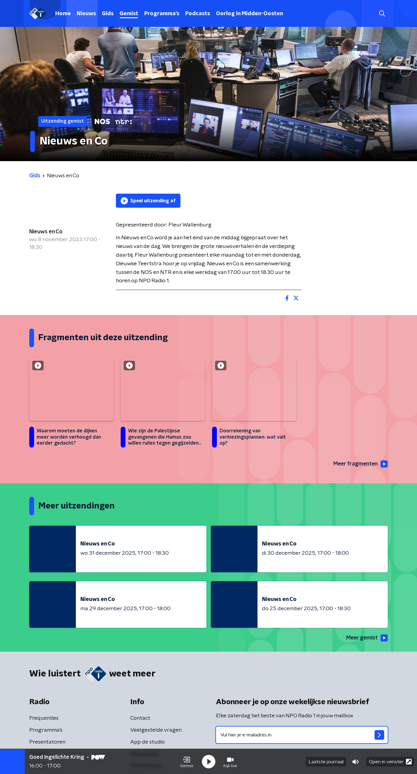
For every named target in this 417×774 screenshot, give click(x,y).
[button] (186, 761)
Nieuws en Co (45, 232)
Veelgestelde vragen (156, 730)
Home (63, 13)
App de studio (147, 742)
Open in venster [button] (390, 761)
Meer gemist (366, 638)
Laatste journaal (326, 761)
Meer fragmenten (360, 464)
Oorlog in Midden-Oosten (249, 13)
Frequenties (44, 718)
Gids (108, 13)
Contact (140, 718)
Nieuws (86, 13)
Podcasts (197, 13)
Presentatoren (47, 742)
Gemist (128, 13)
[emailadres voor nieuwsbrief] (302, 735)
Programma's (161, 13)
